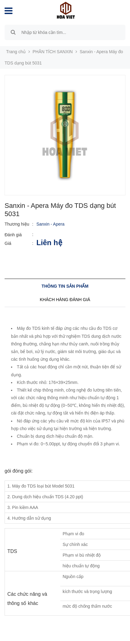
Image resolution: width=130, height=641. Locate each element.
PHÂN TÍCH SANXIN (53, 51)
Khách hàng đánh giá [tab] (65, 299)
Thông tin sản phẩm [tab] (65, 286)
